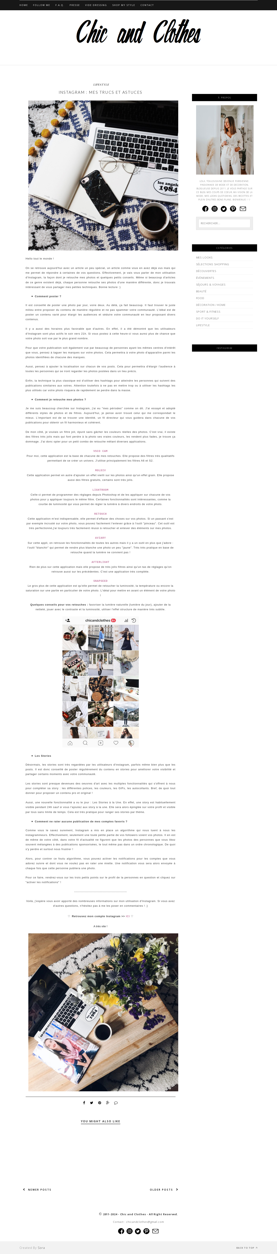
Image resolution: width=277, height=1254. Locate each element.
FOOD (200, 298)
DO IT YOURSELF (207, 318)
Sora (41, 1248)
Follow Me (41, 5)
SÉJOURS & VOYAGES (211, 284)
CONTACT (147, 5)
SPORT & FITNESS (208, 311)
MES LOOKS (204, 257)
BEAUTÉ (201, 291)
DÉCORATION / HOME (211, 305)
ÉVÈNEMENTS (205, 278)
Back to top (247, 1247)
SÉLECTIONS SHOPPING (212, 264)
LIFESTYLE (101, 84)
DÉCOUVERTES (206, 271)
